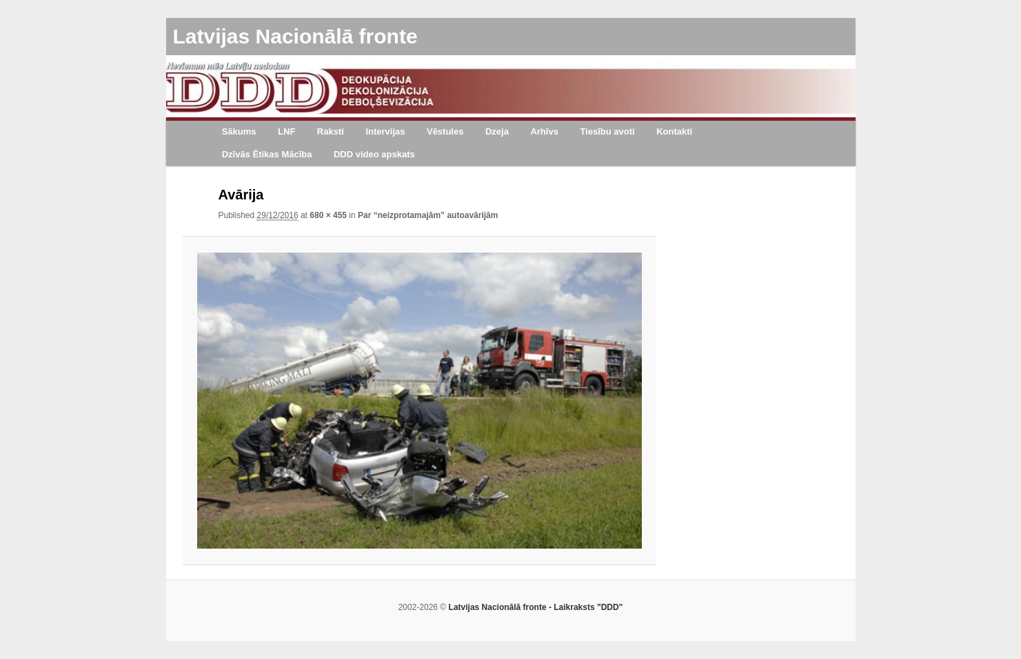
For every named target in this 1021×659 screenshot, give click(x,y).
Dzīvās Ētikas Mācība (267, 154)
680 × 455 (328, 215)
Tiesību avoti (607, 131)
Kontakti (674, 131)
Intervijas (385, 131)
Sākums (239, 131)
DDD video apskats (374, 154)
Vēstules (445, 131)
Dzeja (497, 131)
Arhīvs (544, 131)
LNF (286, 131)
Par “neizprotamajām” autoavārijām (428, 215)
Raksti (330, 131)
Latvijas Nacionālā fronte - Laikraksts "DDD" (536, 607)
